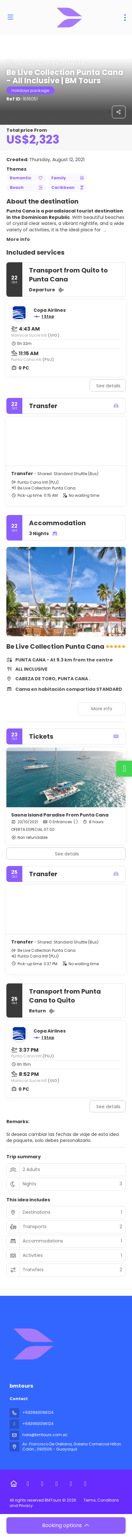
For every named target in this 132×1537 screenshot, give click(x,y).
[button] (16, 591)
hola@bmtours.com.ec (45, 1434)
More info (18, 239)
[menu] (125, 17)
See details (108, 386)
